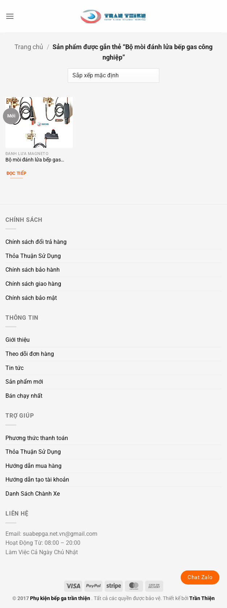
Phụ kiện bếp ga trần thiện (60, 598)
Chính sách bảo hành (32, 269)
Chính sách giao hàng (33, 283)
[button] (9, 16)
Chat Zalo (200, 577)
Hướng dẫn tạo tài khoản (37, 479)
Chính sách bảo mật (31, 297)
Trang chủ (28, 47)
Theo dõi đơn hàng (29, 353)
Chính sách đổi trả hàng (36, 241)
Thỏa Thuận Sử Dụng (33, 256)
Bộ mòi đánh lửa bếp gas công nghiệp (33, 160)
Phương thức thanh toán (36, 438)
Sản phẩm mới (24, 381)
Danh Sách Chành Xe (32, 493)
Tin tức (14, 368)
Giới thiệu (17, 339)
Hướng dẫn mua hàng (33, 465)
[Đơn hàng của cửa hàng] (113, 75)
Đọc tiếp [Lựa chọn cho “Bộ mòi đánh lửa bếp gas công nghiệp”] (17, 173)
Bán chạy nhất (23, 395)
